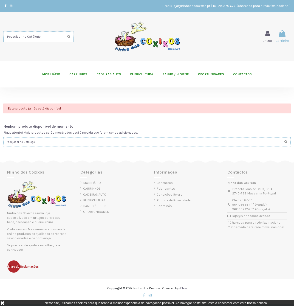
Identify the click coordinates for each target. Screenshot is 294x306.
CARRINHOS (92, 190)
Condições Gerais (169, 196)
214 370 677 (227, 6)
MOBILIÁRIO (92, 184)
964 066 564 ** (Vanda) (249, 206)
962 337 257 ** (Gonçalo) (251, 211)
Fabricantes (166, 190)
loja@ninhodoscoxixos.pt (191, 6)
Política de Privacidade (173, 202)
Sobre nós (164, 207)
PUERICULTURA (94, 202)
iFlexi (183, 290)
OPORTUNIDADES (96, 213)
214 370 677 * (242, 202)
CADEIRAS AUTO (94, 196)
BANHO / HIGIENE (95, 207)
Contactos (165, 184)
